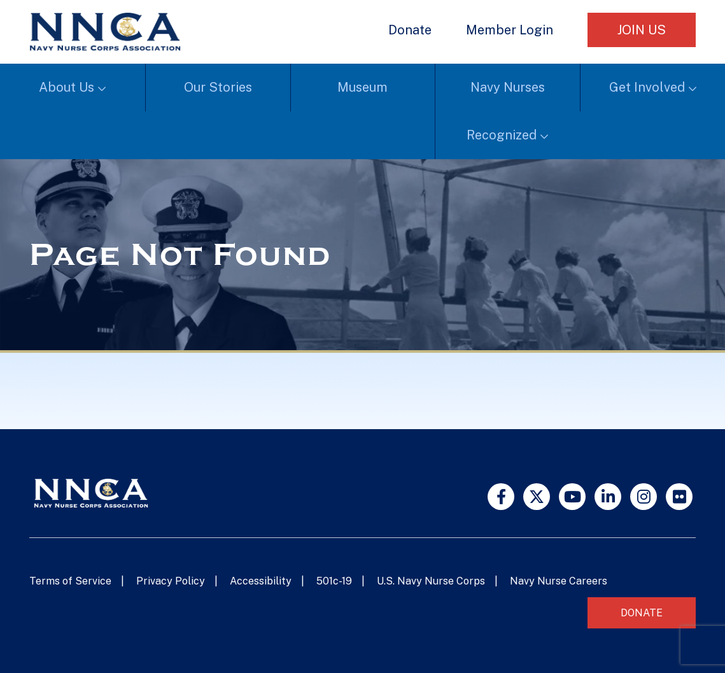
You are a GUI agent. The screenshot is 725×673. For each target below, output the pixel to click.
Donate (410, 30)
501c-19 (334, 581)
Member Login (509, 30)
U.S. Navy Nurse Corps (431, 581)
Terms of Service (70, 581)
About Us (66, 87)
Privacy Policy (170, 581)
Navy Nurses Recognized (506, 111)
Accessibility (261, 581)
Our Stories (218, 87)
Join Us (641, 30)
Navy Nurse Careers (558, 581)
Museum (362, 87)
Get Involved (647, 87)
